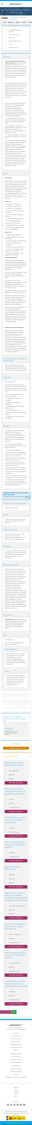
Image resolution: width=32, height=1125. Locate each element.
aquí (18, 1115)
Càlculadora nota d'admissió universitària (16, 1077)
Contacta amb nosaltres (16, 1047)
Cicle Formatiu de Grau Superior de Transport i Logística (15, 844)
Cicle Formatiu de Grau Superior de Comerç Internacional (15, 820)
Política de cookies (16, 1039)
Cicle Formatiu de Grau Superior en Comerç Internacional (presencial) (16, 983)
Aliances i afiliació (16, 1041)
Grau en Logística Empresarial (12, 868)
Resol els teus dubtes (16, 1069)
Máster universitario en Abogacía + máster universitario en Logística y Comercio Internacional (16, 896)
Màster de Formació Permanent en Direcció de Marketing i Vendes (15, 791)
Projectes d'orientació (16, 1071)
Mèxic (16, 1096)
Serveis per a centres (16, 1054)
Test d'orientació (16, 1066)
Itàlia (16, 1094)
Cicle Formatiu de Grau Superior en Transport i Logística (15, 955)
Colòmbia (16, 1092)
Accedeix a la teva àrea (16, 1062)
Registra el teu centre (16, 1059)
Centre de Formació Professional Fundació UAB (17, 18)
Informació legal (16, 1036)
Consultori (16, 1074)
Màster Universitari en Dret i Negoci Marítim (14, 764)
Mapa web (16, 1050)
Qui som (16, 1033)
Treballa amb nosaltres (16, 1044)
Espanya (16, 1087)
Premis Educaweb (16, 1056)
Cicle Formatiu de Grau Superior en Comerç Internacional (15, 926)
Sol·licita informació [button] (16, 783)
